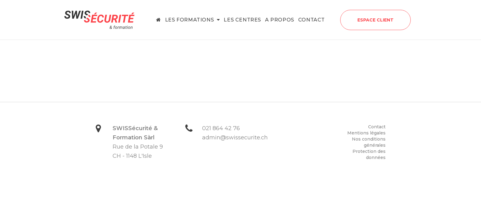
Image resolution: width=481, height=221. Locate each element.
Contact (311, 20)
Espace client (375, 20)
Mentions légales (366, 133)
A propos (279, 20)
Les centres (242, 20)
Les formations (192, 20)
